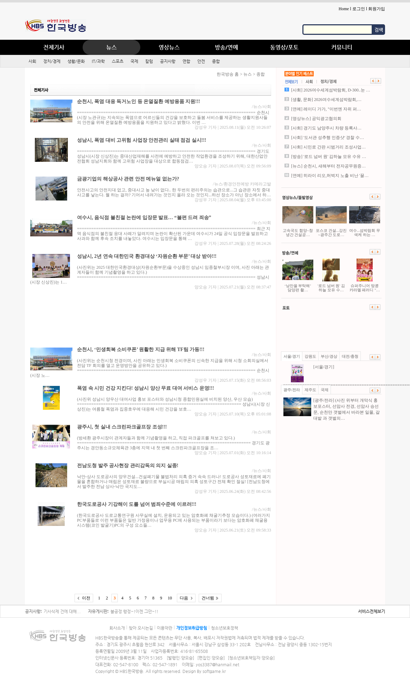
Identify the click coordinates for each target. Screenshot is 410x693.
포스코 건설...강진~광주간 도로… (331, 220)
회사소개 (117, 627)
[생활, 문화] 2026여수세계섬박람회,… (326, 99)
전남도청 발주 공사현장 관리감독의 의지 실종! (127, 465)
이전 (86, 598)
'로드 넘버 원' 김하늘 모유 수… (331, 275)
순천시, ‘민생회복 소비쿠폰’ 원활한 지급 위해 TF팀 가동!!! (140, 349)
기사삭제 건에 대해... (62, 611)
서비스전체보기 (371, 611)
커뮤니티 (341, 47)
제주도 (310, 390)
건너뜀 (207, 598)
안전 (201, 61)
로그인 (358, 8)
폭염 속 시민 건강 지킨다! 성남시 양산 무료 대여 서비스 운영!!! (145, 388)
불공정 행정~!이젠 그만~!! (134, 611)
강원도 (310, 356)
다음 (184, 598)
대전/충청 (350, 356)
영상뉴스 (169, 47)
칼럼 (149, 61)
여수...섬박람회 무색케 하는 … (364, 220)
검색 (378, 29)
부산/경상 (329, 356)
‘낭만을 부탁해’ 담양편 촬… (297, 275)
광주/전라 (291, 390)
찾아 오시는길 (141, 627)
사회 (32, 61)
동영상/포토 (284, 47)
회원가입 (376, 8)
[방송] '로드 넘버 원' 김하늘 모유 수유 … (328, 156)
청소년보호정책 (224, 627)
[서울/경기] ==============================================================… (332, 376)
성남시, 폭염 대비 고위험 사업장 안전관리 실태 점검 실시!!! (141, 140)
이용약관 (164, 627)
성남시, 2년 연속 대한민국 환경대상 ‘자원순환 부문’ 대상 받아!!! (147, 256)
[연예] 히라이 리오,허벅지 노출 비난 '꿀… (330, 175)
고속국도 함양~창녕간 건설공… (297, 220)
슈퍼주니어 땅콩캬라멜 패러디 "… (364, 275)
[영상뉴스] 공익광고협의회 (316, 118)
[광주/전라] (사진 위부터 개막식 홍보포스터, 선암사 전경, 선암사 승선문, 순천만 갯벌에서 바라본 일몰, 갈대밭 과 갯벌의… (331, 409)
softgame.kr (214, 671)
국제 (134, 61)
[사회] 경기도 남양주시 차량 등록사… (326, 128)
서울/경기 (291, 356)
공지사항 (167, 61)
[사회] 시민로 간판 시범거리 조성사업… (328, 147)
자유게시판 (97, 611)
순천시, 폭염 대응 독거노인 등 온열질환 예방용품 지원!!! (138, 101)
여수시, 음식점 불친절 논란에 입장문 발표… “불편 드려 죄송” (144, 217)
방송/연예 (226, 47)
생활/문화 (76, 61)
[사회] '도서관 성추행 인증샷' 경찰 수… (327, 137)
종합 (216, 61)
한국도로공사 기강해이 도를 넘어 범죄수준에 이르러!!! (137, 504)
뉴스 (111, 47)
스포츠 (117, 61)
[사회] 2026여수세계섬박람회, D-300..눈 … (330, 90)
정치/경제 (51, 61)
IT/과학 (98, 61)
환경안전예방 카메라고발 (247, 184)
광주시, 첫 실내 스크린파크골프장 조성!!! (122, 427)
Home (344, 8)
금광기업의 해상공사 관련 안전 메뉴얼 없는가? (128, 179)
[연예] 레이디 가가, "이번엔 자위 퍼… (326, 109)
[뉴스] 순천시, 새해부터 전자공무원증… (328, 166)
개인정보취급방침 (191, 627)
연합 (186, 61)
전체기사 (53, 47)
